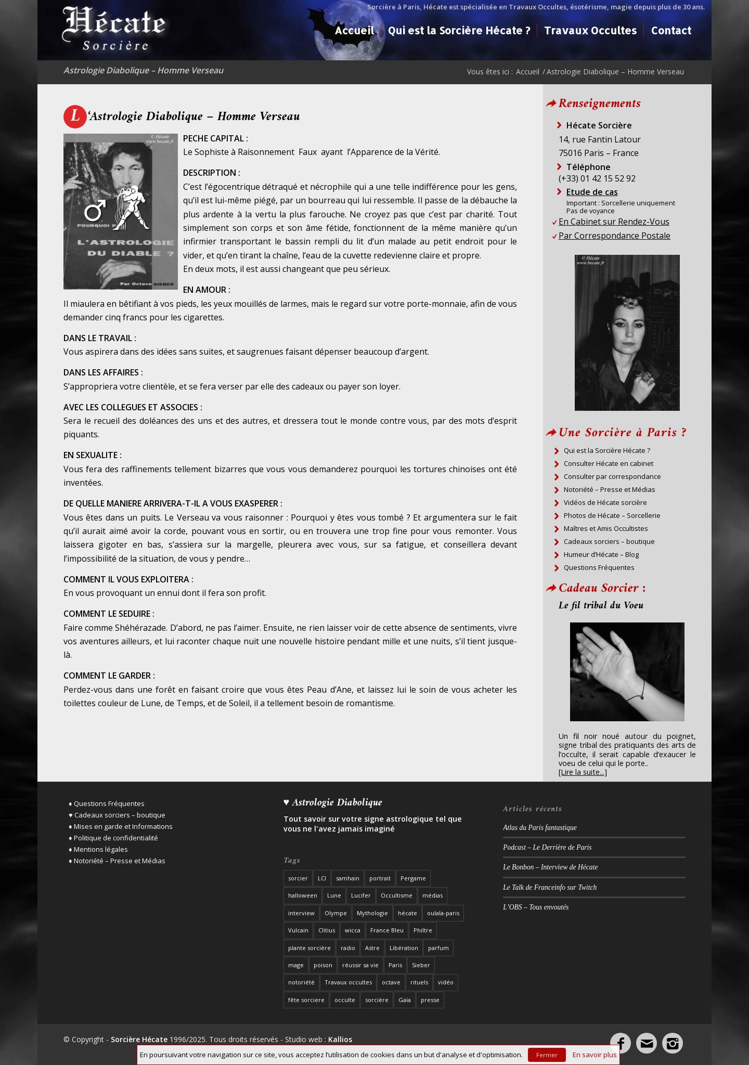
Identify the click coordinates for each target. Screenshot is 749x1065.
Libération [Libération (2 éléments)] (404, 948)
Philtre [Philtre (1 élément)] (423, 930)
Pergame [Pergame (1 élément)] (413, 878)
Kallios (340, 1039)
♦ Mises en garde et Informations (121, 826)
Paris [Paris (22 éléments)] (395, 965)
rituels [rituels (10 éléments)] (419, 982)
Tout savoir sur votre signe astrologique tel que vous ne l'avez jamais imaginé (372, 824)
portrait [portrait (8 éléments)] (380, 878)
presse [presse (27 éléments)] (430, 1000)
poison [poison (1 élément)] (323, 965)
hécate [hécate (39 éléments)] (407, 913)
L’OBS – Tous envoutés (536, 907)
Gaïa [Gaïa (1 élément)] (404, 1000)
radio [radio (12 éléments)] (348, 948)
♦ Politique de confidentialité (113, 837)
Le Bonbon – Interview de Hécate (550, 867)
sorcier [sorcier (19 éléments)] (298, 878)
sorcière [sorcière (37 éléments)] (377, 1000)
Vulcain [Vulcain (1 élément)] (298, 930)
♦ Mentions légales (98, 849)
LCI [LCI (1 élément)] (322, 878)
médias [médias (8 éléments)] (432, 895)
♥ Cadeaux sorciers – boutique (117, 815)
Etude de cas (592, 192)
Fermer (547, 1055)
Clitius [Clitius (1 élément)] (326, 930)
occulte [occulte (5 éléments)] (344, 1000)
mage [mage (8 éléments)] (296, 965)
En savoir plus (595, 1054)
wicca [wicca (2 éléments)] (352, 930)
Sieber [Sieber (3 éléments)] (421, 965)
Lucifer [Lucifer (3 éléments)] (361, 895)
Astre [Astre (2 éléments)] (372, 948)
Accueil (527, 71)
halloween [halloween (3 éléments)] (302, 895)
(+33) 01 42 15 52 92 (597, 178)
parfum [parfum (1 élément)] (438, 948)
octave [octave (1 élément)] (391, 982)
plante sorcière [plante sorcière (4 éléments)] (309, 948)
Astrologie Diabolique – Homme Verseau (143, 70)
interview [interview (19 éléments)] (301, 913)
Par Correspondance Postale (614, 235)
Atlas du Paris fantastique (540, 828)
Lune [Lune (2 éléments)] (334, 895)
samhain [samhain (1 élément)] (347, 878)
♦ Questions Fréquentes (107, 803)
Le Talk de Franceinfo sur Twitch (550, 887)
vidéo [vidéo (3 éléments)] (446, 982)
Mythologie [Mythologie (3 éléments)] (372, 913)
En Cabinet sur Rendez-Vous (614, 221)
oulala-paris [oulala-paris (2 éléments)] (443, 913)
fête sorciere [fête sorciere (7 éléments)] (306, 1000)
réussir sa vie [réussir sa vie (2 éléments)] (360, 965)
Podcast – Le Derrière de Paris (547, 847)
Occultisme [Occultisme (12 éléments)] (396, 895)
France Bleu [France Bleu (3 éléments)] (387, 930)
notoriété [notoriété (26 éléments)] (301, 982)
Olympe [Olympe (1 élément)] (336, 913)
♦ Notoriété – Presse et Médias (117, 860)
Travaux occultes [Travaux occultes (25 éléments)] (348, 982)
